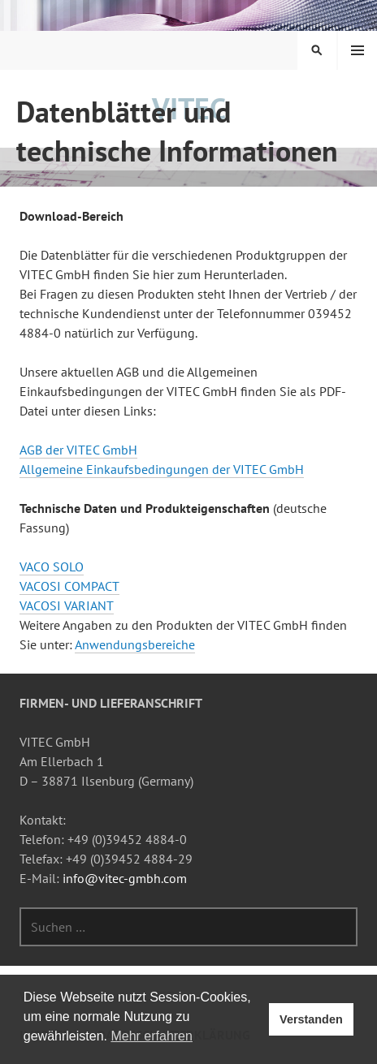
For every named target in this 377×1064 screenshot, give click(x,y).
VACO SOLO (52, 566)
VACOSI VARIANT (67, 605)
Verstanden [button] (311, 1019)
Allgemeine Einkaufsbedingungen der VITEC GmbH (162, 469)
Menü (357, 50)
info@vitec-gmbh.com (125, 878)
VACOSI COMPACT (69, 586)
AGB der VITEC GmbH (78, 450)
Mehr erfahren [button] (151, 1036)
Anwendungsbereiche (135, 644)
